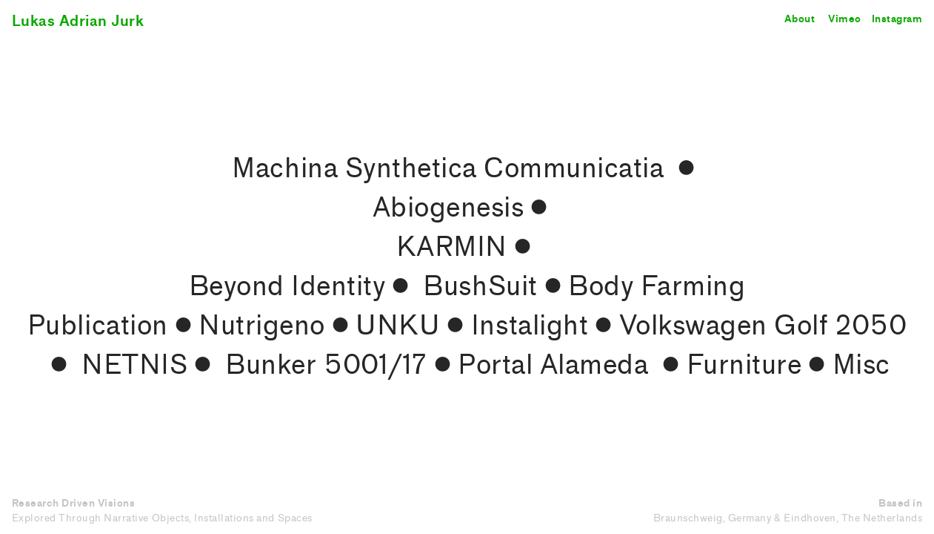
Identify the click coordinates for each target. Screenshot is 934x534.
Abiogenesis (448, 207)
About (799, 19)
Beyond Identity (287, 286)
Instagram (897, 19)
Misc (861, 364)
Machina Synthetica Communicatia (448, 168)
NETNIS (134, 364)
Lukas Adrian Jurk (78, 21)
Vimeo (844, 19)
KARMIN (451, 247)
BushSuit (480, 286)
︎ (683, 168)
